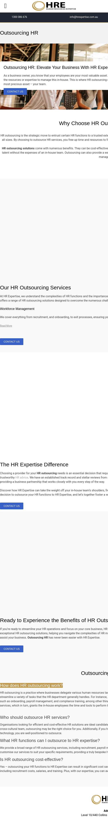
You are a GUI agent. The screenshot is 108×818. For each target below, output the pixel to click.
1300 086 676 (19, 17)
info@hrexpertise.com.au (83, 17)
